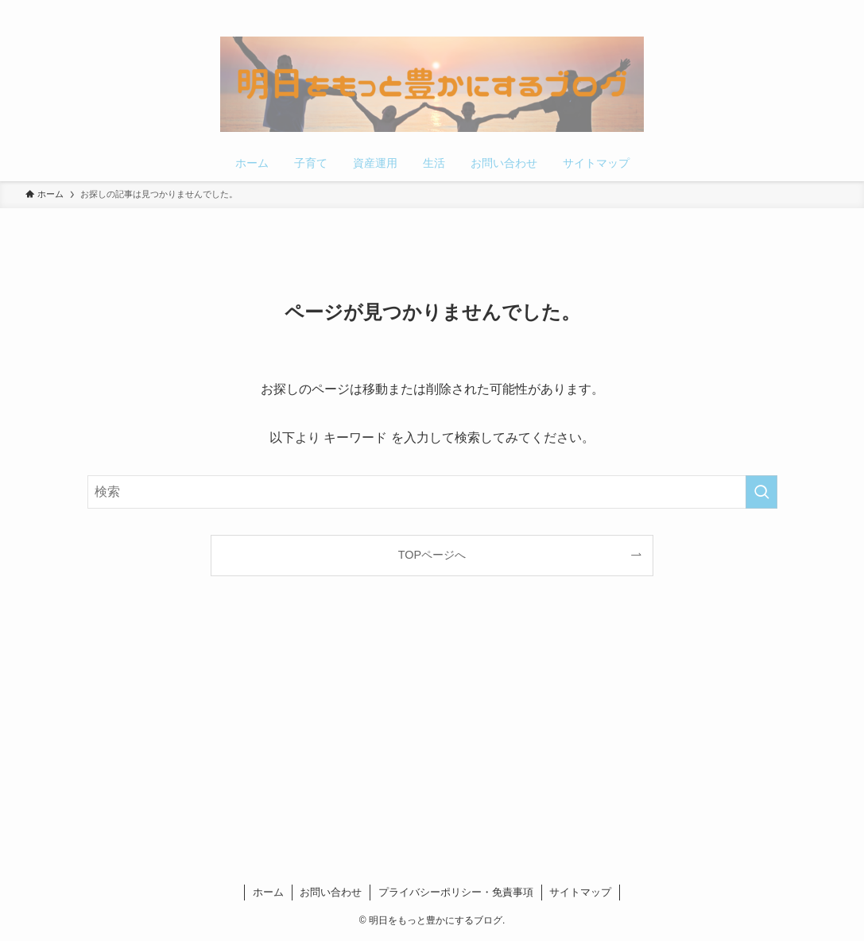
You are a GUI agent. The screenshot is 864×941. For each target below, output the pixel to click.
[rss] (807, 8)
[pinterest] (787, 8)
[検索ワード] (432, 492)
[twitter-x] (766, 8)
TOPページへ (432, 554)
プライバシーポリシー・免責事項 (455, 892)
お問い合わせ (331, 892)
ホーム (268, 892)
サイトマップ (580, 892)
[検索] (828, 8)
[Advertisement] (432, 734)
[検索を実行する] (761, 492)
